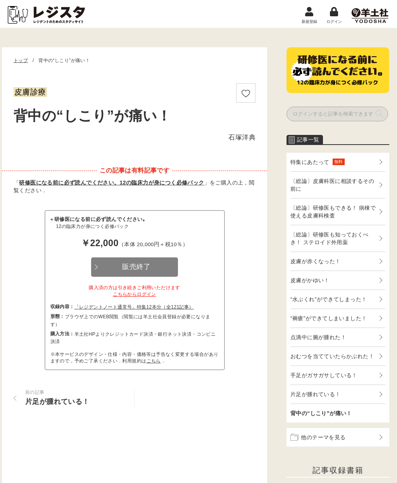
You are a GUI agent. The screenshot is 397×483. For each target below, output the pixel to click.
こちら (154, 361)
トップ (21, 60)
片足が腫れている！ (315, 394)
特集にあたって (317, 162)
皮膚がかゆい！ (310, 280)
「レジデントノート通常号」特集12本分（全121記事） (134, 307)
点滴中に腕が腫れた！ (318, 337)
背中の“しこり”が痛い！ (321, 413)
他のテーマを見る (318, 437)
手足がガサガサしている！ (323, 375)
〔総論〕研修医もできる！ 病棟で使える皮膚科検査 (333, 212)
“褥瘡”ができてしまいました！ (328, 318)
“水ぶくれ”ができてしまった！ (328, 299)
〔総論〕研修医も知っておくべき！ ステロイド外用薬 (329, 238)
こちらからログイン (134, 294)
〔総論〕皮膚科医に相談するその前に (332, 185)
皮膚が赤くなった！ (315, 261)
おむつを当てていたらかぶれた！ (332, 356)
